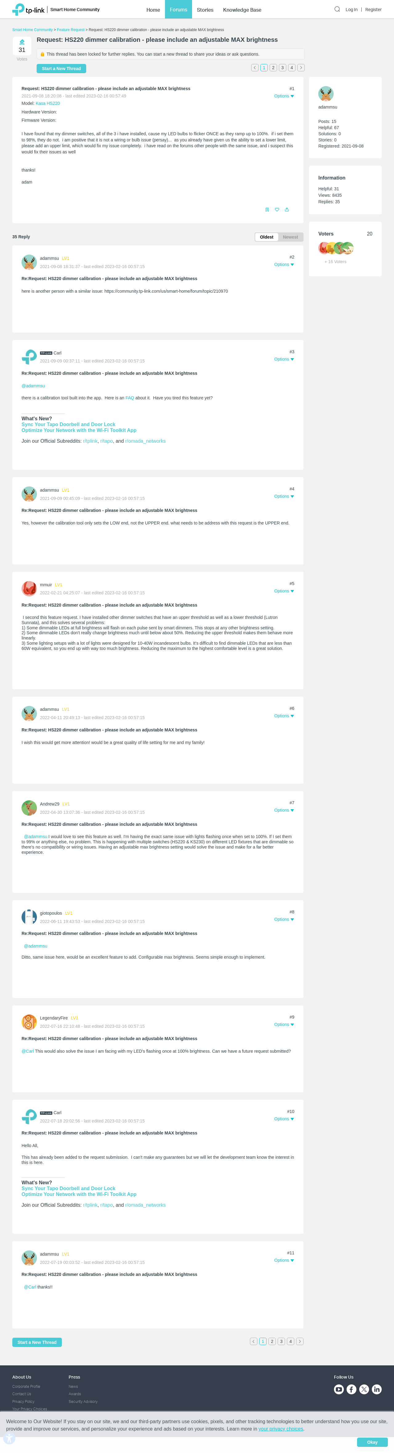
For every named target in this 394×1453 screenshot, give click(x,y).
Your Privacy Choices (29, 1406)
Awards (75, 1391)
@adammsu (33, 385)
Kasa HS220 (48, 103)
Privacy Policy (23, 1399)
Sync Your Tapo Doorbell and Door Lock (68, 423)
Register (373, 9)
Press (74, 1374)
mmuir (46, 583)
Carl (58, 352)
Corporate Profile (26, 1384)
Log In (352, 9)
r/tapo (106, 439)
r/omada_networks (145, 439)
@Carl (28, 1049)
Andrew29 (49, 802)
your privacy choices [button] (281, 1428)
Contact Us (21, 1391)
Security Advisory (83, 1399)
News (73, 1384)
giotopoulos (51, 911)
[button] (286, 209)
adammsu (49, 258)
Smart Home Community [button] (75, 9)
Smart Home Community (32, 30)
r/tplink (90, 439)
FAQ (130, 397)
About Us (21, 1374)
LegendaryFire (54, 1016)
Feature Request (70, 30)
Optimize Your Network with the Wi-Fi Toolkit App (79, 429)
